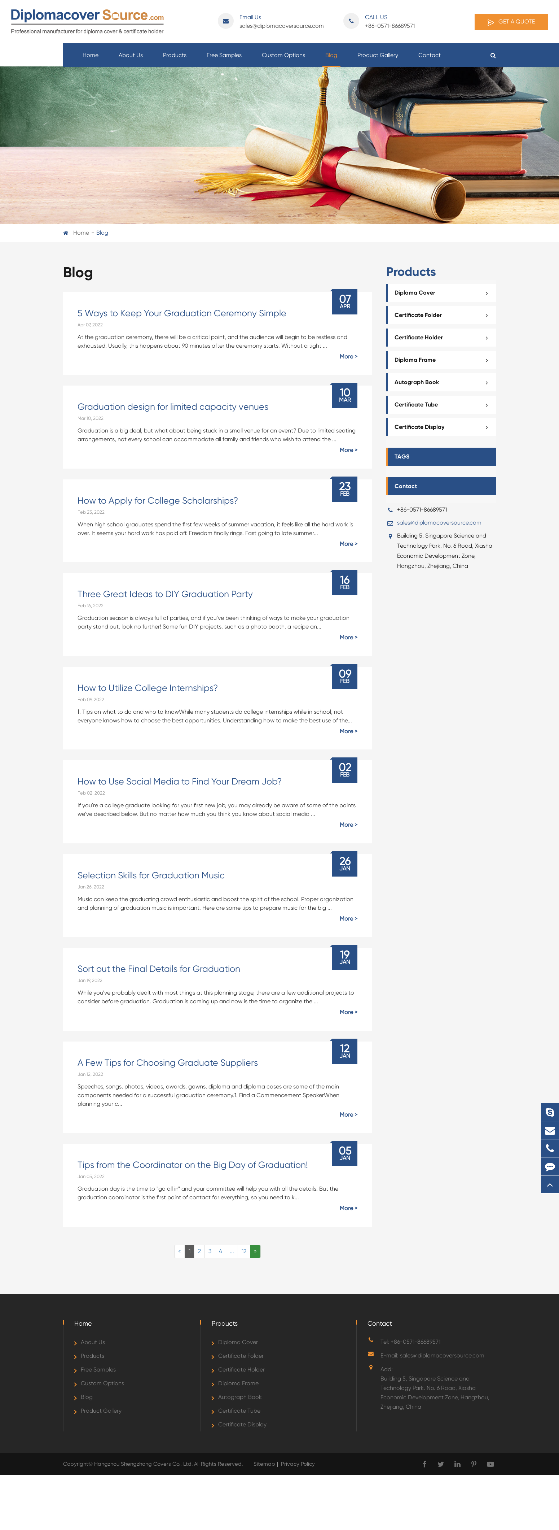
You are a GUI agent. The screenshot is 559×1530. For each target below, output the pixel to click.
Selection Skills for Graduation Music (151, 875)
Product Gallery (377, 59)
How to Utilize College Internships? (148, 688)
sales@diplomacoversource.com (271, 21)
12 (244, 1251)
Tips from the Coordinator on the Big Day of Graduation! (193, 1165)
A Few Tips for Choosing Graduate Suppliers (168, 1062)
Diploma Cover (443, 292)
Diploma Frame (443, 360)
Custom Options (283, 59)
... (232, 1251)
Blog (331, 59)
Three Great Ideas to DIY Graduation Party (165, 594)
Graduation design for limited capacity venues (173, 406)
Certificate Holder (443, 337)
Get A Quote (511, 22)
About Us (131, 59)
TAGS (402, 456)
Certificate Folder (443, 315)
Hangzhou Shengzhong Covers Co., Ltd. (144, 1464)
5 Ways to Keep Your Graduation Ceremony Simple (182, 313)
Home (90, 59)
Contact (429, 59)
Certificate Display (443, 427)
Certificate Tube (443, 404)
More (346, 356)
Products (174, 59)
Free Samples (224, 59)
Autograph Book (443, 382)
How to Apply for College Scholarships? (158, 500)
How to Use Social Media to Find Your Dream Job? (180, 781)
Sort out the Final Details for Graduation (159, 969)
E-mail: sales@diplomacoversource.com (432, 1355)
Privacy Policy (298, 1464)
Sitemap (264, 1464)
